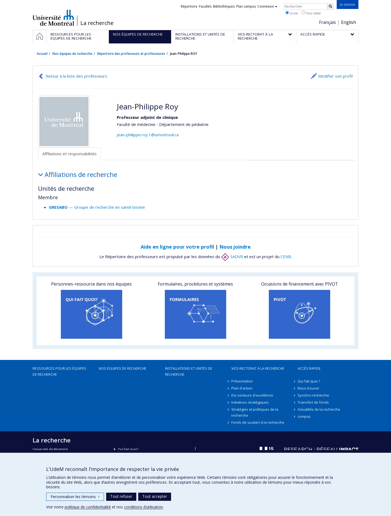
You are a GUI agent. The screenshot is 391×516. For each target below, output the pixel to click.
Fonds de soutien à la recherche (257, 422)
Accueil (42, 53)
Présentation (242, 381)
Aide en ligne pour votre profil (177, 246)
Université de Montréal (53, 18)
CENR (285, 256)
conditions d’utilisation (143, 506)
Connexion (267, 6)
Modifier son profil (335, 76)
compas (304, 416)
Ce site (291, 13)
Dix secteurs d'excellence (252, 395)
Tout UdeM (311, 13)
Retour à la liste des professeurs (76, 76)
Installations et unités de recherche (188, 371)
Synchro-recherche (313, 395)
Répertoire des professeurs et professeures (131, 53)
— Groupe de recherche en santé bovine (97, 207)
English (348, 22)
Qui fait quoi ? (309, 381)
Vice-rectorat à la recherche (257, 368)
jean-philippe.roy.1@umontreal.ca (148, 134)
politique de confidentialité (88, 506)
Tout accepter (154, 496)
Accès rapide (309, 368)
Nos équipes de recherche (72, 53)
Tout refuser (121, 496)
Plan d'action (242, 388)
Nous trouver (308, 388)
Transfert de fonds (313, 402)
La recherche (96, 23)
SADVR (232, 256)
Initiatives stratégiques (250, 402)
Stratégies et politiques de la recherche (254, 412)
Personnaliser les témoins (75, 496)
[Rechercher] (330, 6)
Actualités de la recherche (319, 409)
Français (327, 22)
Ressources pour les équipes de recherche (59, 371)
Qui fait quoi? (128, 449)
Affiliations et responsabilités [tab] (69, 153)
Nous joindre (235, 246)
